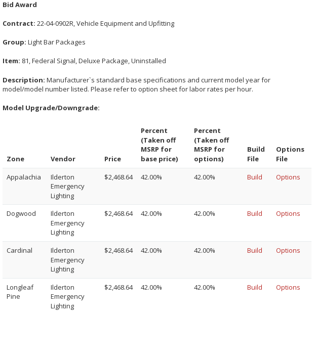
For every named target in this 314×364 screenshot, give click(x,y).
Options (288, 176)
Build (254, 176)
